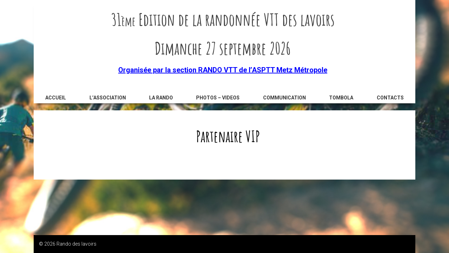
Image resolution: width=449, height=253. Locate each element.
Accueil (55, 97)
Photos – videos (218, 97)
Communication (284, 97)
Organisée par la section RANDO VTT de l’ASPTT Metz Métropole (222, 70)
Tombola (341, 97)
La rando (161, 97)
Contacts (390, 97)
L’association (107, 97)
